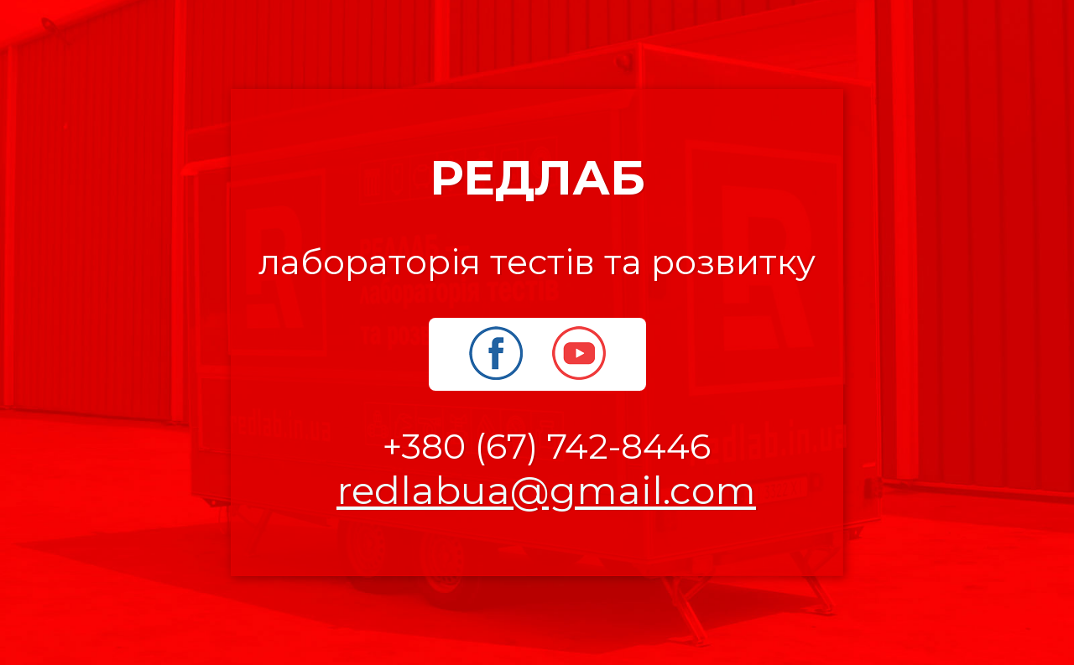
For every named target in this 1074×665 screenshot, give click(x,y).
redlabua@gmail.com (546, 490)
